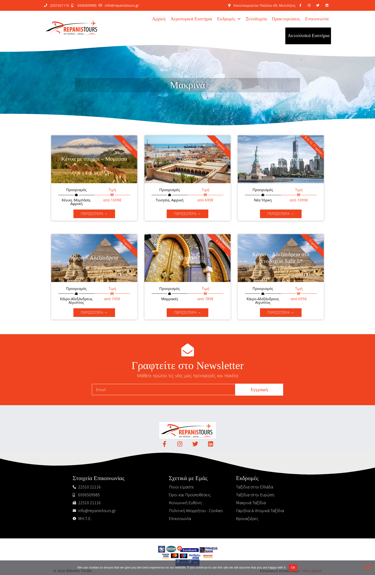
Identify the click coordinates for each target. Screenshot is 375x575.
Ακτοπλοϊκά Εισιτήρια (309, 35)
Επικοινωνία (317, 19)
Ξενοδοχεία (256, 19)
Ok (293, 567)
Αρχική (158, 19)
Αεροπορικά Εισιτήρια (191, 19)
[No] (367, 567)
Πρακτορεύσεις (286, 19)
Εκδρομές (229, 19)
